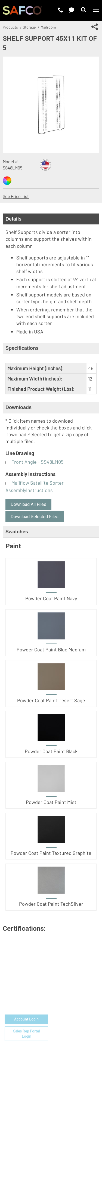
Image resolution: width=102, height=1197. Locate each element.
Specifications (22, 348)
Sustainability (64, 1103)
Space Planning (65, 1027)
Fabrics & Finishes (68, 1009)
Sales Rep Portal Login (26, 1034)
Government (63, 996)
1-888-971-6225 (27, 993)
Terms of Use (34, 1162)
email (31, 987)
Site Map (71, 1168)
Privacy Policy (65, 1162)
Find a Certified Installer (74, 1034)
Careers (58, 1085)
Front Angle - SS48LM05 (37, 462)
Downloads (18, 407)
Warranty (59, 1046)
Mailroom (48, 27)
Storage (29, 27)
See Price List (16, 196)
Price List (60, 1002)
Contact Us (61, 1091)
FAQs (56, 1052)
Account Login (26, 1019)
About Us (60, 1078)
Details (13, 219)
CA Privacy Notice (41, 1168)
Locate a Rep (63, 1040)
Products (10, 27)
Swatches (16, 531)
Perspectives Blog (68, 1097)
